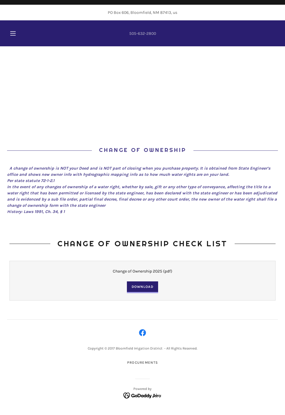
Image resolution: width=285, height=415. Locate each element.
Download (142, 287)
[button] (19, 33)
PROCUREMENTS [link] (142, 362)
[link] (142, 333)
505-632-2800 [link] (142, 33)
